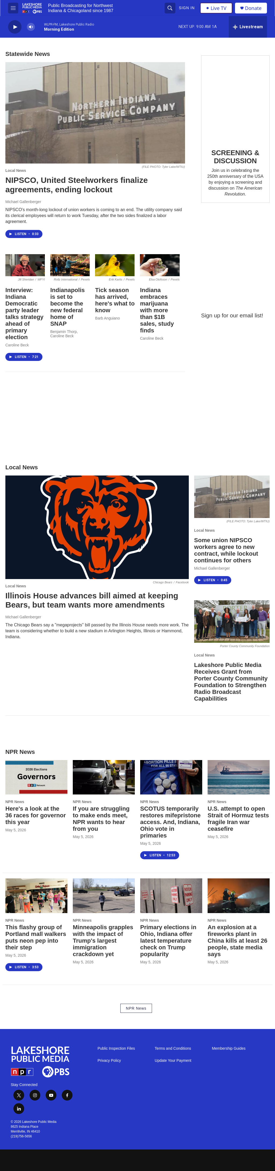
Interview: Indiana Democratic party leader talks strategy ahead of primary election (24, 313)
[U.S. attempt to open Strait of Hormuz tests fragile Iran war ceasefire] (239, 777)
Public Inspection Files (116, 1048)
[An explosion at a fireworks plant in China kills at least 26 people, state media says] (239, 895)
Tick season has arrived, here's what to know (115, 300)
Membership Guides (228, 1048)
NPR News (14, 802)
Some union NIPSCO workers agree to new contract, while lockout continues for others (226, 550)
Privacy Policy (109, 1061)
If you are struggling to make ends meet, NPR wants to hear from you (101, 818)
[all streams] (248, 27)
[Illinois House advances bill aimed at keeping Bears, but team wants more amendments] (97, 527)
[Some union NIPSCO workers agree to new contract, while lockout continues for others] (232, 497)
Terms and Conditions (173, 1048)
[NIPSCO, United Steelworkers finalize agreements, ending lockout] (95, 113)
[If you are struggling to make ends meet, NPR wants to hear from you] (104, 777)
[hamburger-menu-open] (13, 8)
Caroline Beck (17, 345)
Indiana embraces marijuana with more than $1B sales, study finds (157, 310)
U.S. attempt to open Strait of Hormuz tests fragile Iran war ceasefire (238, 818)
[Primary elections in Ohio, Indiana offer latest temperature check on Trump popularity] (171, 895)
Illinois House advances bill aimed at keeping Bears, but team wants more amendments (91, 600)
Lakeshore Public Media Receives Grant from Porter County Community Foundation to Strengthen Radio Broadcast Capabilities (231, 682)
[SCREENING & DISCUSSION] (235, 98)
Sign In (187, 8)
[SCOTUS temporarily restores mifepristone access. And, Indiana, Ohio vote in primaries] (171, 777)
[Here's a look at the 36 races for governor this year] (36, 777)
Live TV (216, 8)
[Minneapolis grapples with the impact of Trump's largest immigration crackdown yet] (104, 895)
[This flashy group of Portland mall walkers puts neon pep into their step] (36, 895)
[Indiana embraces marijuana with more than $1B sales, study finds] (159, 265)
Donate (253, 8)
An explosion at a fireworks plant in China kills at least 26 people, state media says (237, 940)
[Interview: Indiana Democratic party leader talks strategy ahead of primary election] (25, 265)
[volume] (30, 27)
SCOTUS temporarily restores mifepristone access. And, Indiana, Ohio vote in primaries (170, 822)
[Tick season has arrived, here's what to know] (115, 265)
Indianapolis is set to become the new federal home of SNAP (67, 307)
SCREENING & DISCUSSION (235, 157)
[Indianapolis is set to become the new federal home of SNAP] (70, 265)
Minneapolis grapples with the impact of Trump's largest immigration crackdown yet (103, 940)
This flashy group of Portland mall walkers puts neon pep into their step (35, 937)
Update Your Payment (173, 1061)
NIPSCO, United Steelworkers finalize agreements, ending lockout (76, 185)
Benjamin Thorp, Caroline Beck (64, 333)
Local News (15, 170)
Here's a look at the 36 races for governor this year (35, 815)
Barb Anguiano (107, 318)
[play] (14, 27)
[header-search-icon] (170, 8)
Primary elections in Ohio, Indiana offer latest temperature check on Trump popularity (168, 940)
